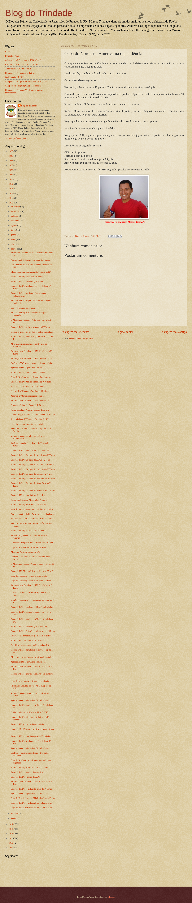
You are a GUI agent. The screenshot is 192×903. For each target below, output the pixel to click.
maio (13, 239)
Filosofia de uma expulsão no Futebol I (28, 386)
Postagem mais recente (75, 331)
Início (7, 51)
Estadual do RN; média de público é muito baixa (32, 607)
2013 (11, 829)
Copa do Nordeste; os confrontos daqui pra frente (32, 377)
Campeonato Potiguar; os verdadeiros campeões (26, 81)
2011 (11, 838)
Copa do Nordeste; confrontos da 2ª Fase (28, 547)
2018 (11, 188)
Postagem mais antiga (173, 331)
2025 (11, 156)
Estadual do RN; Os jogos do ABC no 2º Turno (31, 460)
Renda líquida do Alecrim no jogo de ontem (30, 410)
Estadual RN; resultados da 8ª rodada (27, 640)
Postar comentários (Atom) (81, 338)
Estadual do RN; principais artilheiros (27, 276)
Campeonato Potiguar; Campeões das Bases (24, 86)
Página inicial (124, 331)
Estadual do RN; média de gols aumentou (29, 626)
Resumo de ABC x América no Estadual (22, 64)
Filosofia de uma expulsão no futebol (27, 424)
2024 (11, 160)
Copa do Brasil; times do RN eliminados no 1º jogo (33, 798)
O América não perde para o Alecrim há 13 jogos (32, 542)
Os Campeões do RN (14, 77)
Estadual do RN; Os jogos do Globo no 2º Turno (32, 474)
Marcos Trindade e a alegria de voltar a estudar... (32, 332)
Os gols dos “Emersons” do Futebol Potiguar (30, 391)
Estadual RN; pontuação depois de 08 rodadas (31, 636)
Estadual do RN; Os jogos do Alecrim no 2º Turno (32, 464)
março (14, 249)
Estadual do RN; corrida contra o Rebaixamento (31, 803)
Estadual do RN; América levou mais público (30, 767)
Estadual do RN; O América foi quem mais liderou (33, 631)
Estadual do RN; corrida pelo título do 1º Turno (31, 789)
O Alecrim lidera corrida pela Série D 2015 (29, 712)
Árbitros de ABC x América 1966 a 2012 (23, 60)
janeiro (14, 818)
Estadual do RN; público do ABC (25, 777)
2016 (11, 198)
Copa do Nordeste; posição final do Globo (29, 576)
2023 (11, 165)
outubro (14, 216)
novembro (15, 211)
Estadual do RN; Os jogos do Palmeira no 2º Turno (33, 490)
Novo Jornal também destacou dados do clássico (32, 509)
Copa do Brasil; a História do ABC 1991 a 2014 (31, 807)
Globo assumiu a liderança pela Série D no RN (31, 272)
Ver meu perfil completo (15, 138)
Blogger (111, 897)
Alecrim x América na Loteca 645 (25, 552)
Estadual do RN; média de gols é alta (27, 281)
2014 (11, 824)
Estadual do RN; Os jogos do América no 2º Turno (33, 455)
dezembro (15, 206)
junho (14, 235)
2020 (11, 179)
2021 (11, 174)
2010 (11, 843)
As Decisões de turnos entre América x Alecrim (31, 518)
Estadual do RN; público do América (27, 772)
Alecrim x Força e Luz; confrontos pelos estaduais (32, 657)
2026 (11, 151)
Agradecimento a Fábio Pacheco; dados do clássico (33, 514)
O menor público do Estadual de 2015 (27, 405)
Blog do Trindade (38, 13)
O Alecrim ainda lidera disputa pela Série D (30, 450)
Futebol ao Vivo (12, 56)
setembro (15, 220)
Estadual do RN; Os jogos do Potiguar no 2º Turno (33, 469)
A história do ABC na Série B (18, 69)
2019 (11, 184)
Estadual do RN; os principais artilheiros (28, 530)
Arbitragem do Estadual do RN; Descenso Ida (31, 400)
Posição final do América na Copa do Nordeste (31, 260)
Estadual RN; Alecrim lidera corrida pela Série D (32, 571)
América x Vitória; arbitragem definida (27, 396)
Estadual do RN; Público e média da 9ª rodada (31, 382)
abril (13, 244)
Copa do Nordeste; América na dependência (30, 681)
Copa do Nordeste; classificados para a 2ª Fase (31, 580)
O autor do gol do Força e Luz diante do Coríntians (33, 414)
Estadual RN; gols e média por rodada (27, 724)
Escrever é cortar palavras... (23, 308)
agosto (14, 225)
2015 (11, 203)
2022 (11, 170)
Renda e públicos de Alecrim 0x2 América (29, 500)
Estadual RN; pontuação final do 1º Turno (29, 495)
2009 (11, 847)
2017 (11, 193)
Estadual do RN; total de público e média (28, 372)
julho (13, 230)
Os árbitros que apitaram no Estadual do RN (30, 645)
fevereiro (15, 813)
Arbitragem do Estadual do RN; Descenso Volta (31, 358)
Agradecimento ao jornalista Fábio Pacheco (30, 368)
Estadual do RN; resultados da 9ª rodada (28, 504)
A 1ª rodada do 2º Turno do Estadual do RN (30, 419)
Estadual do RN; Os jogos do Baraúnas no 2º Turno (33, 478)
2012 (11, 833)
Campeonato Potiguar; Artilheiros (20, 73)
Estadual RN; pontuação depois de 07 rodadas (31, 736)
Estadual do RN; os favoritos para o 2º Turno (30, 327)
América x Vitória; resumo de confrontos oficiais (32, 363)
